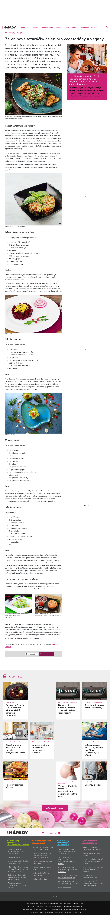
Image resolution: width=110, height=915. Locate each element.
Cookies (69, 912)
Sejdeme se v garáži (64, 887)
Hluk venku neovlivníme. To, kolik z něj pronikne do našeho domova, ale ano (42, 855)
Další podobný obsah (55, 808)
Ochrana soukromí (60, 912)
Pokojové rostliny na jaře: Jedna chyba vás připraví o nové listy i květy (16, 851)
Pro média (75, 903)
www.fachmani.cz (63, 845)
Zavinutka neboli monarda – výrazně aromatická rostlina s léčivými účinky (17, 877)
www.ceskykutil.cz (38, 843)
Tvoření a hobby (47, 27)
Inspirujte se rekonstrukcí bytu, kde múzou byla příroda (68, 882)
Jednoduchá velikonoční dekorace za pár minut (91, 876)
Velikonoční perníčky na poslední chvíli (41, 874)
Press (46, 906)
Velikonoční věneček (40, 879)
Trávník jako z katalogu (15, 857)
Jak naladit (59, 906)
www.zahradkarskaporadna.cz (18, 845)
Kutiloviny (8, 782)
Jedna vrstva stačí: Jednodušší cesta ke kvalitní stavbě (43, 848)
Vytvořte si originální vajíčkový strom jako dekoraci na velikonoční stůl (93, 869)
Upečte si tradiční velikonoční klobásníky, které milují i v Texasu (93, 861)
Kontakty (55, 903)
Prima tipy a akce (88, 27)
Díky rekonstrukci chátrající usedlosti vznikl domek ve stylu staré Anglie (67, 851)
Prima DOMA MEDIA (46, 903)
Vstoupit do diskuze (46, 654)
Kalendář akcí (9, 742)
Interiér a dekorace (71, 702)
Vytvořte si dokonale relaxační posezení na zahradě (18, 862)
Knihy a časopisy (16, 782)
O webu (51, 833)
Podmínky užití (49, 912)
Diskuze (30, 654)
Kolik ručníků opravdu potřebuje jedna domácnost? (92, 848)
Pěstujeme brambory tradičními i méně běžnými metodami (17, 885)
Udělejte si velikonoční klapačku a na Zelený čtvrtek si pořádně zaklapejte (93, 883)
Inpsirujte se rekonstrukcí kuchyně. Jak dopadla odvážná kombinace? (68, 869)
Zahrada (35, 27)
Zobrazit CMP (77, 912)
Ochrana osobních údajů (36, 912)
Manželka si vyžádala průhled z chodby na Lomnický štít (67, 877)
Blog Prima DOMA (65, 903)
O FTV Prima (39, 906)
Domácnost (24, 27)
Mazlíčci (59, 27)
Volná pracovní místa (75, 906)
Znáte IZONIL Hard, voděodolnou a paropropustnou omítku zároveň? (66, 860)
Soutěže (81, 903)
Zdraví (67, 27)
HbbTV (66, 906)
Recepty (75, 27)
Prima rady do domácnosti (65, 782)
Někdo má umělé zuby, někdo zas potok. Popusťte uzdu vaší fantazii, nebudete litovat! (18, 869)
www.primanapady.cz (89, 843)
